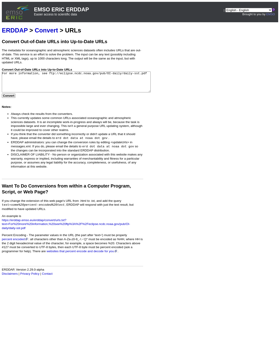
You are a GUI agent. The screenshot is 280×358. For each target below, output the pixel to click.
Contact (47, 277)
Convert (46, 30)
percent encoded (15, 243)
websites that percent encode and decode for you (82, 255)
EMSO (270, 14)
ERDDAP (15, 30)
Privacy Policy (29, 277)
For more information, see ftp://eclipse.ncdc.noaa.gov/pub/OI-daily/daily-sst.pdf (85, 84)
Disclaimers (10, 277)
